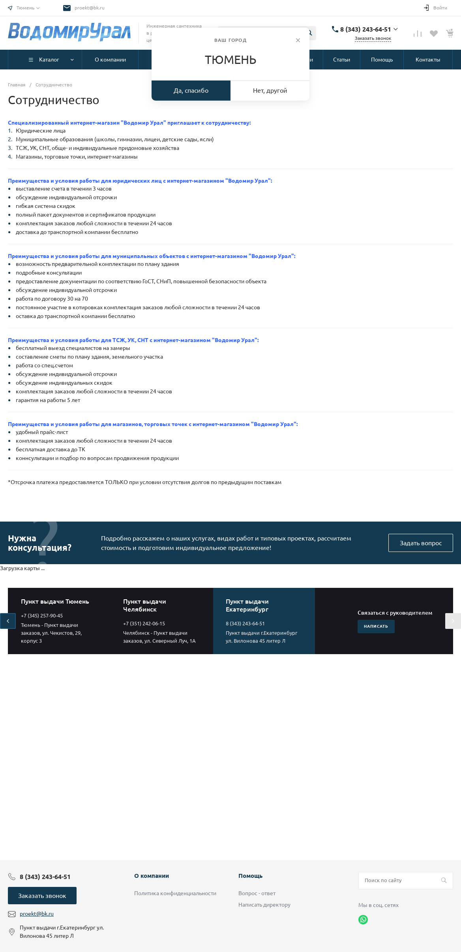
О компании (151, 875)
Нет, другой (270, 90)
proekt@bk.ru (90, 7)
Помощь (250, 875)
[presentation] (8, 621)
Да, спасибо (191, 90)
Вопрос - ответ (256, 893)
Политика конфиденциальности (175, 893)
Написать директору (264, 905)
